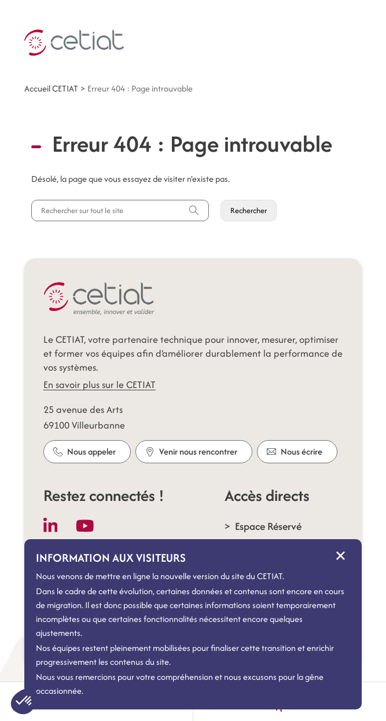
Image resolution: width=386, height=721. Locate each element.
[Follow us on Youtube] (85, 526)
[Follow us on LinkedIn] (50, 526)
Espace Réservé (268, 526)
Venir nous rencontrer (191, 451)
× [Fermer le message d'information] (340, 555)
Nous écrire (294, 451)
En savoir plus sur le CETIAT (99, 384)
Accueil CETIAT (51, 88)
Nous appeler (84, 451)
